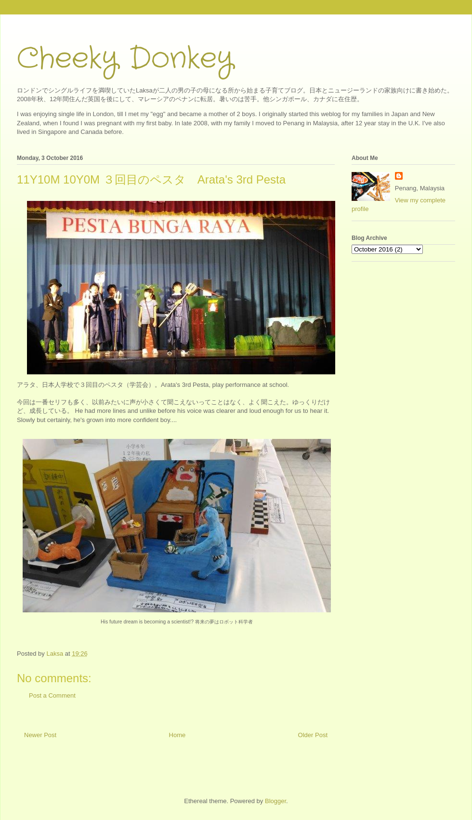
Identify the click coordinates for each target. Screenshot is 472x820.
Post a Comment (52, 695)
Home (177, 735)
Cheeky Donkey (125, 58)
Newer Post (40, 735)
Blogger (275, 801)
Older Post (313, 735)
